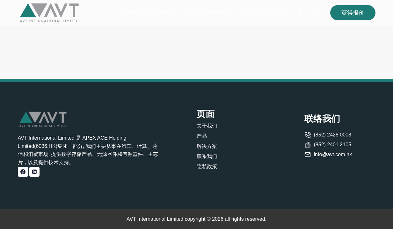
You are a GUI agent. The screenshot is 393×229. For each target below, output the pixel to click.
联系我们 (254, 12)
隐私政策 (207, 166)
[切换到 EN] (281, 13)
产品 (188, 12)
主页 (132, 12)
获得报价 (352, 13)
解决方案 (207, 146)
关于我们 (160, 12)
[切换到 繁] (300, 13)
